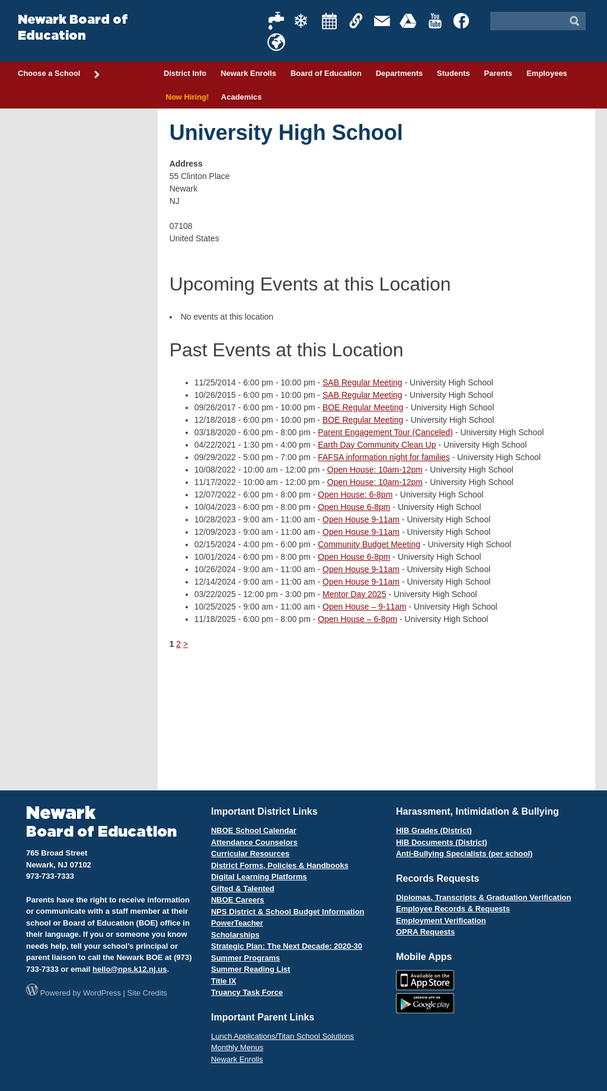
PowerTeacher (237, 922)
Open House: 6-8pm (355, 494)
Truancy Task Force (247, 992)
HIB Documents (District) (441, 842)
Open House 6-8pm (354, 507)
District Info (185, 73)
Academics (241, 96)
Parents (498, 73)
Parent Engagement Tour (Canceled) (385, 432)
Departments (399, 73)
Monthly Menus (237, 1047)
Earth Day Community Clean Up (377, 444)
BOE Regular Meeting (362, 407)
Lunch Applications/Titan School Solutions (282, 1036)
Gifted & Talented (242, 888)
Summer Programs (245, 957)
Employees (546, 73)
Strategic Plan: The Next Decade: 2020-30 (286, 946)
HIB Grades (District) (434, 830)
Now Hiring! (185, 96)
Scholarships (235, 934)
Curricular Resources (250, 853)
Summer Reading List (250, 969)
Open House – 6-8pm (357, 619)
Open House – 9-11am (364, 606)
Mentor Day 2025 (354, 594)
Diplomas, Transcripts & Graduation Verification (483, 897)
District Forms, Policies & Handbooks (280, 865)
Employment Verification (441, 920)
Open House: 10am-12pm (375, 469)
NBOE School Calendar (253, 830)
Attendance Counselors (254, 842)
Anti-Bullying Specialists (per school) (464, 853)
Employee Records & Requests (453, 908)
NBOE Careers (237, 899)
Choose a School (59, 74)
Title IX (223, 981)
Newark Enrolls (248, 73)
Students (453, 73)
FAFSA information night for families (384, 457)
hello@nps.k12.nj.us (129, 969)
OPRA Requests (425, 931)
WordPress (102, 992)
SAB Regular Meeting (362, 382)
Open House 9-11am (361, 519)
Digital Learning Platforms (259, 876)
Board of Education (326, 73)
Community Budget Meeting (369, 544)
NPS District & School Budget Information (288, 911)
